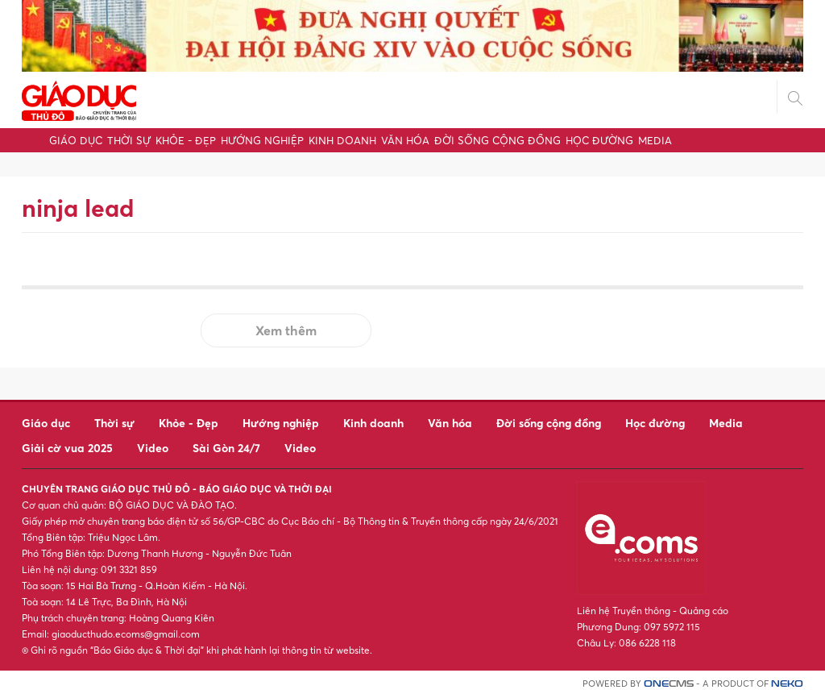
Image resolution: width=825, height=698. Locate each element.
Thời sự (129, 140)
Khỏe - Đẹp (185, 140)
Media (655, 140)
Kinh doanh (342, 140)
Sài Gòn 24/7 (226, 448)
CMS (669, 684)
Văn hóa (405, 140)
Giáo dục (75, 140)
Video (152, 448)
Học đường (599, 140)
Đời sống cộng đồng (497, 140)
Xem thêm (286, 330)
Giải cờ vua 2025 (67, 448)
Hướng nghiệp (262, 140)
